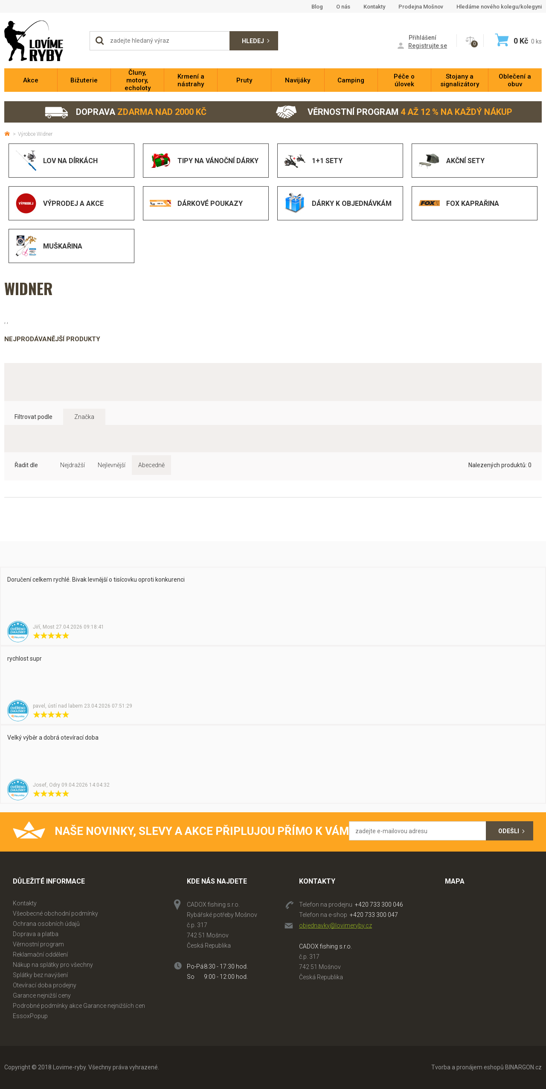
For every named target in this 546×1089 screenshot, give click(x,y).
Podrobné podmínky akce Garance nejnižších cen (79, 1005)
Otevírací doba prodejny (44, 985)
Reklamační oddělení (40, 954)
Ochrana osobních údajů (46, 923)
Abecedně (151, 465)
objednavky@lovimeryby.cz (335, 925)
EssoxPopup (30, 1016)
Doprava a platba (35, 934)
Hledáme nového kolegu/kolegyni (499, 6)
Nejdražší (72, 465)
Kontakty (374, 6)
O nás (343, 6)
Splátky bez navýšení (40, 975)
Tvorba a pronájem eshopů (467, 1067)
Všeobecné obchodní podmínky (55, 913)
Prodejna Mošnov (420, 6)
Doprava (125, 112)
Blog (317, 6)
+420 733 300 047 (374, 914)
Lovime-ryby (42, 40)
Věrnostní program (394, 112)
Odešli (508, 831)
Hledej (253, 41)
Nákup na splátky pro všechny (53, 964)
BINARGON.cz (523, 1067)
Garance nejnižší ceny (42, 995)
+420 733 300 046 (379, 904)
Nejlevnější (111, 465)
